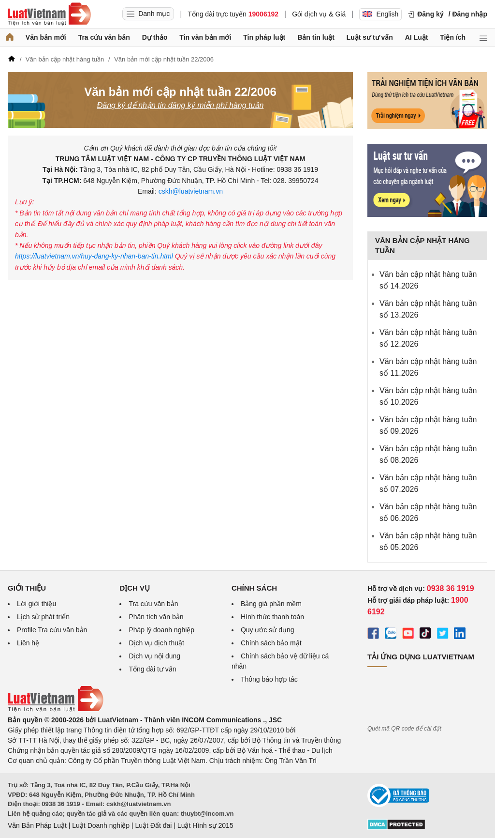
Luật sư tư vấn (370, 37)
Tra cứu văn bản (104, 37)
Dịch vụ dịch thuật (156, 643)
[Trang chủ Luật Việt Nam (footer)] (55, 710)
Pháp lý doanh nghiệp (161, 630)
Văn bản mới (46, 37)
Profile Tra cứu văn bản (52, 630)
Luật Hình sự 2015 (205, 825)
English (380, 14)
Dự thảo (155, 37)
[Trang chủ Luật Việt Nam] (49, 14)
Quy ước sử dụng (267, 630)
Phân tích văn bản (156, 617)
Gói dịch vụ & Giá (319, 14)
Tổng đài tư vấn (152, 669)
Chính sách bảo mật (271, 643)
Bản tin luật (316, 37)
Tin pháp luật (264, 37)
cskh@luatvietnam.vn (190, 191)
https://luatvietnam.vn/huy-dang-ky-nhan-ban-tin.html (95, 256)
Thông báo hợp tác (269, 679)
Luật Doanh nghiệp (101, 825)
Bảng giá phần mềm (271, 604)
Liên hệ (28, 643)
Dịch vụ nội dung (154, 656)
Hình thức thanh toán (272, 617)
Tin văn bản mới (205, 37)
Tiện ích (453, 37)
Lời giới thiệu (36, 604)
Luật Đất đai (153, 825)
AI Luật (416, 37)
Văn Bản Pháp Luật (37, 825)
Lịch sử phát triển (43, 617)
